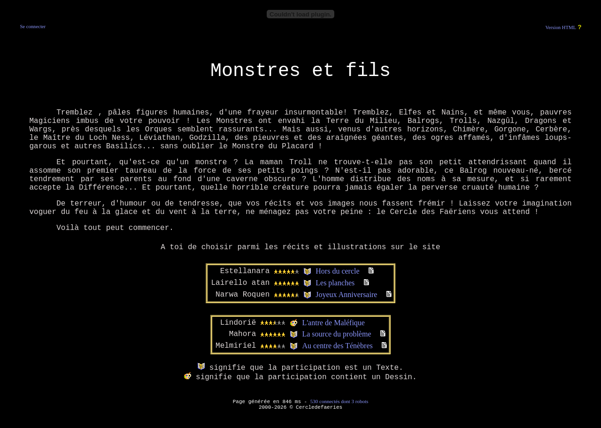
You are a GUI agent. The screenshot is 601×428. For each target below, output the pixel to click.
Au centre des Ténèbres (337, 346)
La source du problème (336, 334)
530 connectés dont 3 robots (339, 401)
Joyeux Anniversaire (346, 294)
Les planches (335, 283)
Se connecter (33, 26)
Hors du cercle (337, 271)
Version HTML (561, 27)
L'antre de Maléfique (333, 323)
